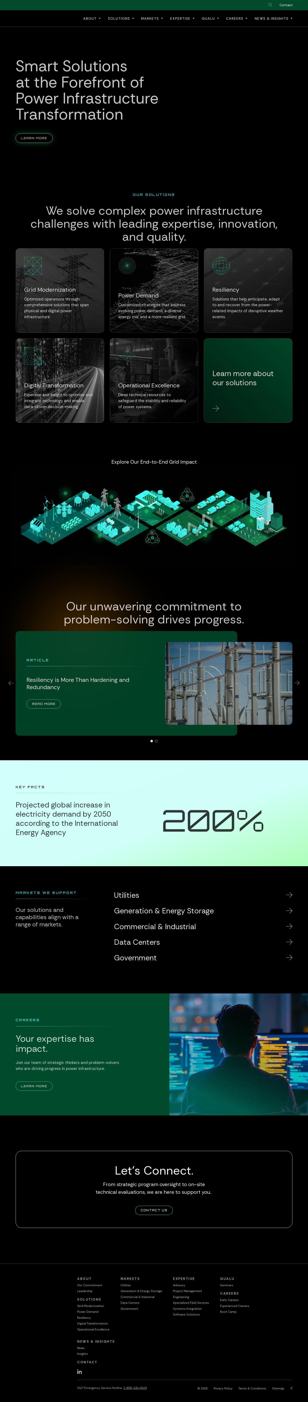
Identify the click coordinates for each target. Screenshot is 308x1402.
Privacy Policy (223, 1388)
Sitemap (278, 1388)
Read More (46, 704)
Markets (130, 1278)
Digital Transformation (92, 1323)
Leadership (85, 1291)
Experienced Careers (234, 1306)
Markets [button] (150, 18)
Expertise (184, 1278)
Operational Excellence (93, 1329)
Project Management (187, 1291)
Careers (229, 1293)
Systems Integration (187, 1309)
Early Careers (229, 1300)
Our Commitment (89, 1285)
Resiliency (84, 1318)
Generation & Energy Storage (141, 1291)
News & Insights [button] (272, 18)
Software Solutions (186, 1314)
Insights (82, 1354)
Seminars (226, 1285)
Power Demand (87, 1312)
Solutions (89, 1299)
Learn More (37, 131)
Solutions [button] (119, 18)
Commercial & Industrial (137, 1297)
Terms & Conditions (252, 1388)
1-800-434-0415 (135, 1388)
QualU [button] (209, 18)
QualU (227, 1278)
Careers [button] (235, 18)
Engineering (181, 1297)
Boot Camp (228, 1312)
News (80, 1348)
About (84, 1278)
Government (129, 1309)
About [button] (90, 18)
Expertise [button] (181, 18)
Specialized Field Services (191, 1303)
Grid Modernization (90, 1306)
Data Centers (130, 1303)
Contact (286, 5)
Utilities (126, 1285)
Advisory (179, 1285)
